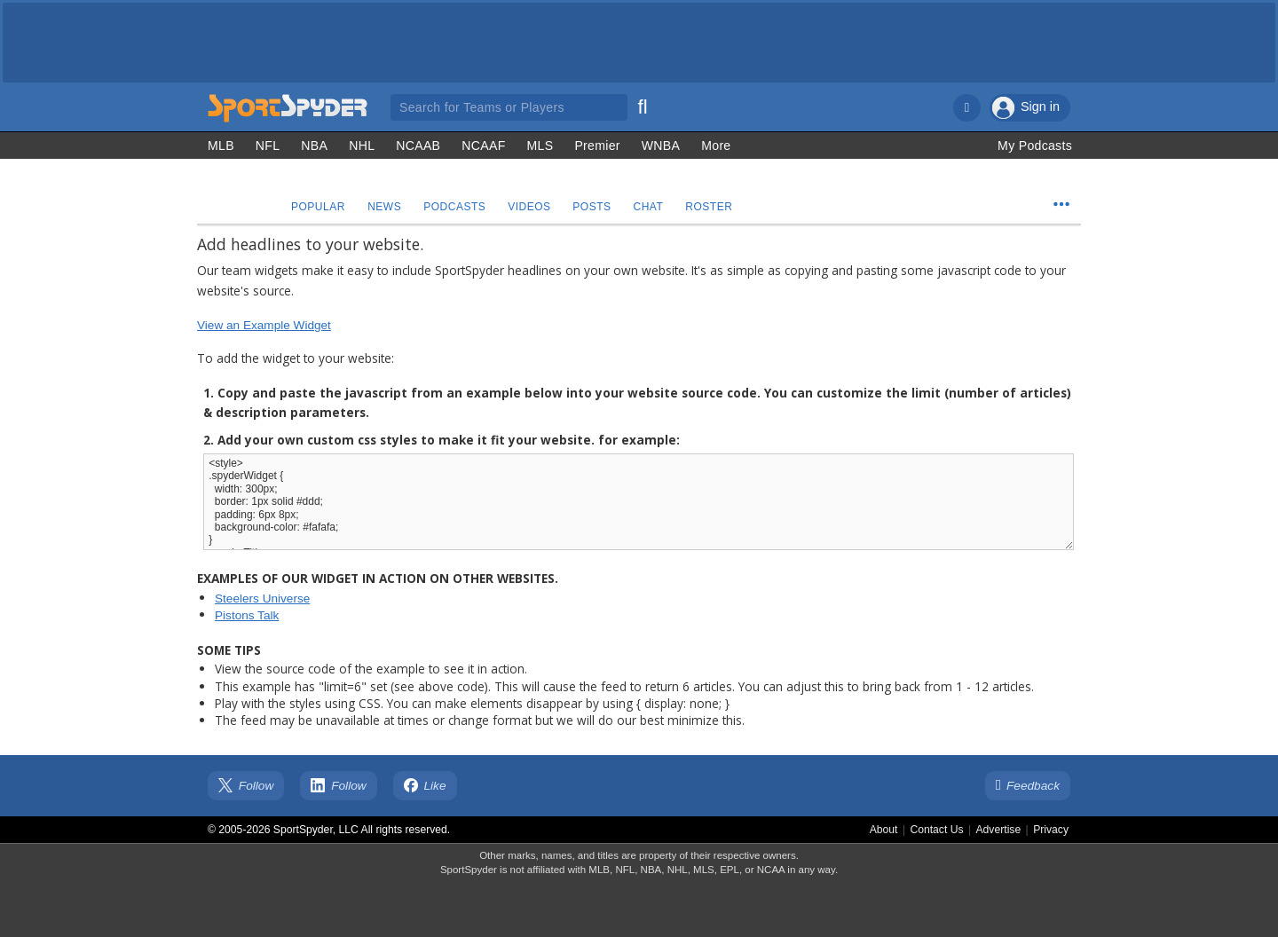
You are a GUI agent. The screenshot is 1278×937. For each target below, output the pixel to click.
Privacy (1051, 829)
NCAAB (418, 145)
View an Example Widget (264, 325)
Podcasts (458, 207)
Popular (319, 207)
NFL (268, 145)
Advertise (999, 829)
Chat (655, 207)
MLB (221, 145)
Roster (716, 207)
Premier (596, 145)
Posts (597, 207)
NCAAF (483, 145)
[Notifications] (967, 108)
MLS (540, 145)
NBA (314, 145)
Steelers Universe (262, 598)
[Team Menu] (1061, 204)
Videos (533, 207)
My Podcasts (1035, 145)
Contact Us (936, 829)
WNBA (661, 145)
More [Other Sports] (715, 145)
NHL (362, 145)
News (386, 207)
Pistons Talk (247, 615)
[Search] (642, 104)
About (884, 829)
